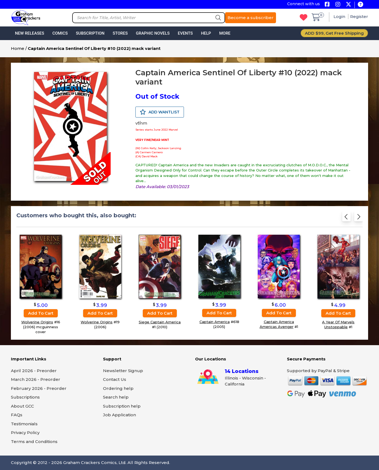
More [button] (224, 33)
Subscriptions (25, 397)
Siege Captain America (160, 322)
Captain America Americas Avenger (277, 324)
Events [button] (185, 33)
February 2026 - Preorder (38, 388)
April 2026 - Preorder (34, 370)
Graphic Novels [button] (153, 33)
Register (359, 16)
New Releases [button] (29, 33)
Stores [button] (120, 33)
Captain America (214, 322)
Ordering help (118, 388)
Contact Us (114, 379)
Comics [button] (60, 33)
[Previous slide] (346, 218)
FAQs (16, 414)
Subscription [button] (90, 33)
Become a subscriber (251, 17)
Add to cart (40, 313)
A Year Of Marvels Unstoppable (338, 324)
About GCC (22, 406)
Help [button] (206, 33)
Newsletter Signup (123, 370)
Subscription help (122, 406)
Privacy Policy (25, 432)
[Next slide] (358, 218)
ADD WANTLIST (160, 112)
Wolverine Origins (37, 322)
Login (339, 16)
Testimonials (24, 423)
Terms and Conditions (34, 441)
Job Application (119, 414)
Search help (116, 397)
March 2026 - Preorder (35, 379)
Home (17, 48)
